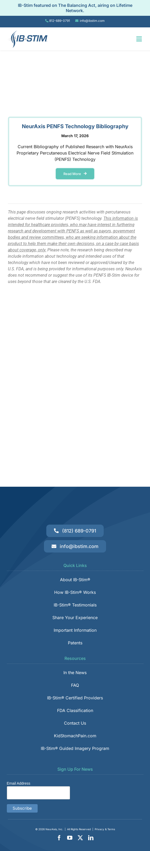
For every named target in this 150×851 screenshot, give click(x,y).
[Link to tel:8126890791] (46, 20)
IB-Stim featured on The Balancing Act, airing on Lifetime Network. (75, 8)
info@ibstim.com (92, 21)
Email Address (18, 783)
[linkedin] (90, 837)
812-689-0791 (59, 21)
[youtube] (69, 837)
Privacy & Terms (105, 829)
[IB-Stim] (27, 32)
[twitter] (80, 837)
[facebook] (59, 837)
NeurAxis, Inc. (54, 829)
